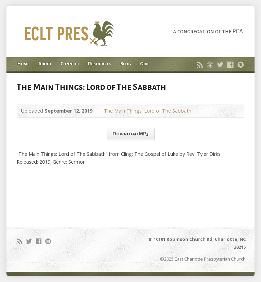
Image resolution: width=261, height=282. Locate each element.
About (45, 63)
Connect (69, 63)
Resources (99, 63)
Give (145, 63)
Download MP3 (130, 133)
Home (23, 63)
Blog (125, 63)
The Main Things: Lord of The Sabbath (147, 110)
